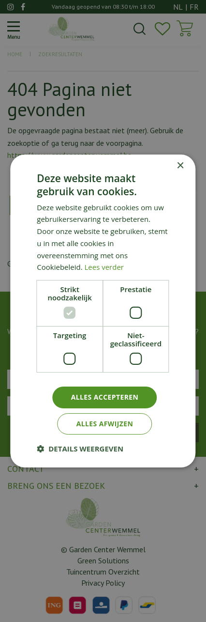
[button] (80, 448)
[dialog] (103, 311)
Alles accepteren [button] (105, 397)
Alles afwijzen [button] (104, 423)
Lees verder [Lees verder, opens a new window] (104, 267)
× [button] (180, 166)
